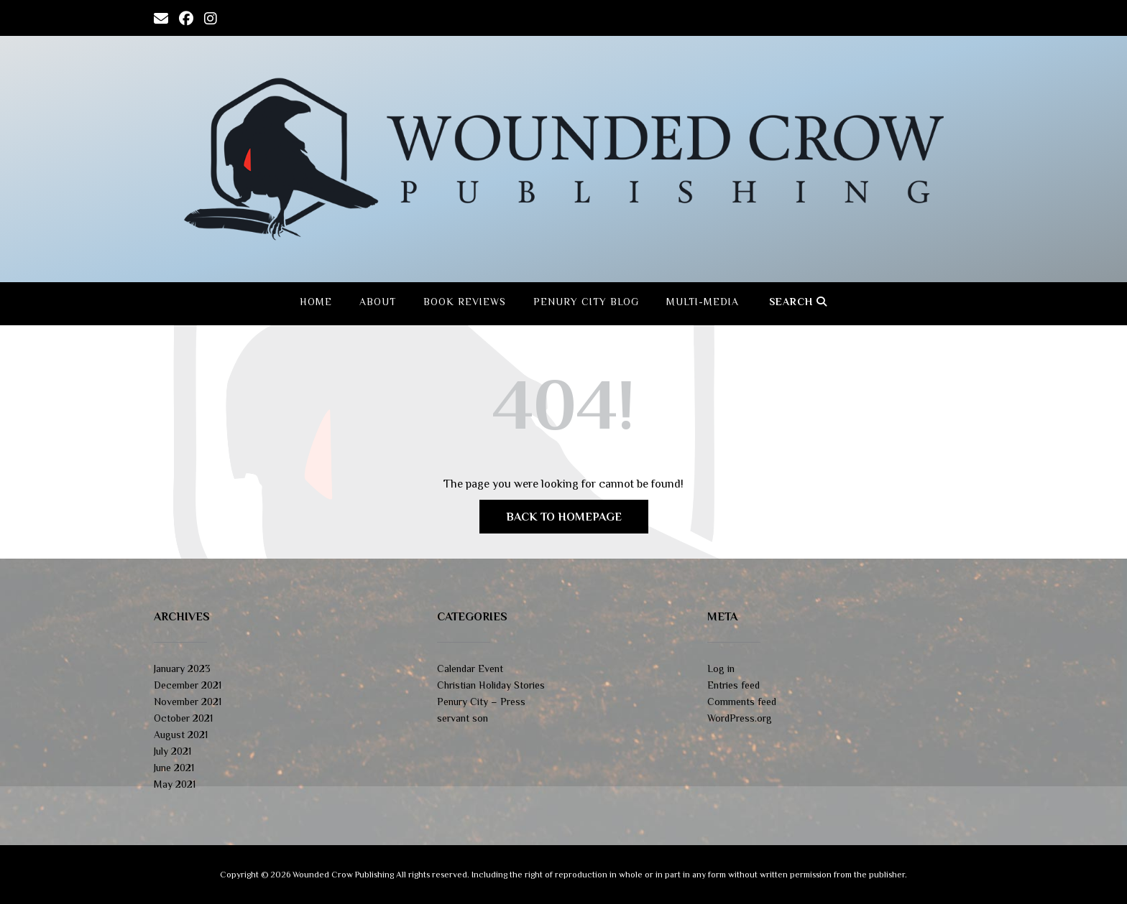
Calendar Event (470, 668)
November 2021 (187, 701)
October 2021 (183, 718)
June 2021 (174, 767)
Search (798, 301)
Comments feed (741, 701)
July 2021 (172, 751)
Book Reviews (464, 301)
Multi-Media (702, 301)
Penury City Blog (586, 301)
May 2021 (175, 784)
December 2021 (187, 685)
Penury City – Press (481, 701)
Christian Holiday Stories (491, 685)
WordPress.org (739, 718)
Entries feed (733, 685)
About (377, 301)
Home (316, 301)
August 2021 (181, 734)
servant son (462, 718)
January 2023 (182, 668)
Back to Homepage (564, 517)
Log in (721, 668)
